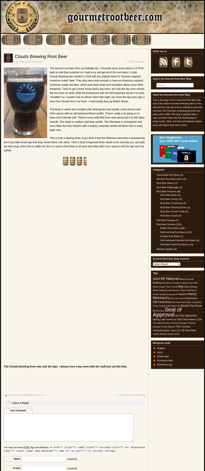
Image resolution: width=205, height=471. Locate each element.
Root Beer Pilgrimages (168, 187)
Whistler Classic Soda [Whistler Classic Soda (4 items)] (169, 334)
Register (161, 348)
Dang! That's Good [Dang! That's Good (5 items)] (168, 286)
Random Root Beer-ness (169, 179)
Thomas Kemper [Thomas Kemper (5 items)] (179, 323)
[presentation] (32, 427)
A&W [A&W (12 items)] (156, 278)
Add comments (136, 62)
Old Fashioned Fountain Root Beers (178, 240)
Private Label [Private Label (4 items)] (165, 306)
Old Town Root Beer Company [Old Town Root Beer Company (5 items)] (186, 302)
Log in (160, 352)
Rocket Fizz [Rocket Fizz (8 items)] (187, 305)
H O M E (11, 39)
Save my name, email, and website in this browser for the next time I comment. (39, 415)
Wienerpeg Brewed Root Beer (130, 446)
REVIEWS (33, 39)
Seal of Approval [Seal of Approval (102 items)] (167, 311)
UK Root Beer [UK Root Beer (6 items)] (188, 330)
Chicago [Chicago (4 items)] (175, 283)
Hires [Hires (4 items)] (172, 298)
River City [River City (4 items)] (175, 306)
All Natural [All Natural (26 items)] (169, 278)
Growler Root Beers (170, 236)
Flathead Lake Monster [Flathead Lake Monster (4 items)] (169, 290)
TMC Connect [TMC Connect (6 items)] (183, 326)
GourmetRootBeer (26, 320)
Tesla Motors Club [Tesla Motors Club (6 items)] (192, 319)
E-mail (16, 393)
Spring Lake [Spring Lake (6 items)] (159, 319)
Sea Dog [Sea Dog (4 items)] (160, 311)
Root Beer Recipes (166, 220)
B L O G (121, 39)
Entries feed (163, 356)
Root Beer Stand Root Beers (174, 244)
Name (17, 384)
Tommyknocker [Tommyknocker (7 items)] (161, 330)
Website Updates (165, 249)
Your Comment (18, 336)
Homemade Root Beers (168, 175)
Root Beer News (165, 183)
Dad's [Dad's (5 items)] (155, 286)
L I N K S (141, 39)
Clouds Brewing (138, 320)
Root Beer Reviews (166, 224)
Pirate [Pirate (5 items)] (156, 306)
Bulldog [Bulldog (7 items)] (157, 282)
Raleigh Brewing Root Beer (17, 446)
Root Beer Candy (168, 199)
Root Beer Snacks (169, 215)
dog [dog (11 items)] (180, 286)
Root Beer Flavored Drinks (173, 207)
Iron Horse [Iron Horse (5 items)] (180, 298)
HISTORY (78, 39)
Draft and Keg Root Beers (30, 62)
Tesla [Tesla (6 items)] (179, 319)
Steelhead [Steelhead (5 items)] (171, 319)
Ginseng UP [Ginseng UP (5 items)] (172, 294)
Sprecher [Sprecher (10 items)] (191, 315)
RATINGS (55, 39)
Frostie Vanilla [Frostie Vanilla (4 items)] (159, 294)
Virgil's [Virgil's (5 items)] (156, 334)
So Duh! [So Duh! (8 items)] (179, 315)
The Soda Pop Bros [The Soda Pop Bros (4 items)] (161, 323)
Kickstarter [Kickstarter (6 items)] (191, 298)
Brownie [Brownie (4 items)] (190, 279)
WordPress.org (164, 364)
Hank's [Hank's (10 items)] (182, 294)
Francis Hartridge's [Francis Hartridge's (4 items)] (188, 290)
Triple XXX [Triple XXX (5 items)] (175, 330)
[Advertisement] (74, 192)
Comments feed (165, 360)
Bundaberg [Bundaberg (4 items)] (166, 283)
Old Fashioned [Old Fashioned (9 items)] (162, 301)
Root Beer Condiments (171, 203)
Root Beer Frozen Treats (172, 211)
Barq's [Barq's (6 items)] (182, 279)
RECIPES (100, 39)
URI (18, 402)
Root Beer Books (168, 195)
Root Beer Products (166, 191)
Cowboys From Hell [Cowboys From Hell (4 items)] (188, 283)
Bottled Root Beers (169, 228)
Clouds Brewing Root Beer (41, 56)
